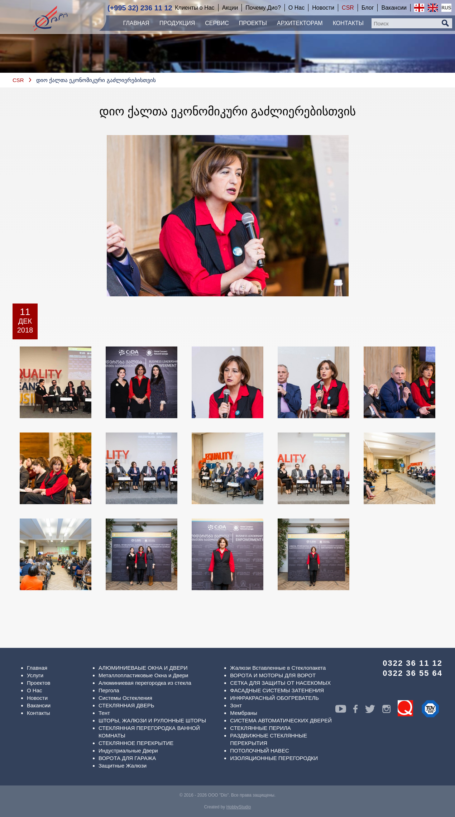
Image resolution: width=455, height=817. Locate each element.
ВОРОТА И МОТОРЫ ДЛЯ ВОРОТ (273, 675)
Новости (37, 698)
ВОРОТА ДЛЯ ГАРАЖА (127, 758)
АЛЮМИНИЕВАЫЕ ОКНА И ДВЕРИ (143, 668)
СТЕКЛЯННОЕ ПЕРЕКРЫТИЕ (136, 743)
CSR (18, 80)
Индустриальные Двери (128, 750)
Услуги (35, 675)
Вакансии (39, 705)
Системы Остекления (125, 698)
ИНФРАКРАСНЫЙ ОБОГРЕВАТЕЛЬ (274, 698)
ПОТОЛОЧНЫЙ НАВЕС (259, 750)
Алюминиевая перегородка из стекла (145, 683)
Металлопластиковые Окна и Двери (143, 675)
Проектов (39, 683)
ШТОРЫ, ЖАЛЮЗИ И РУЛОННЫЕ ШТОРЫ (152, 720)
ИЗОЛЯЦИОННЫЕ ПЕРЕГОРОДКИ (274, 758)
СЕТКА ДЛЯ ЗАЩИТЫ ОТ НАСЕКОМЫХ (280, 683)
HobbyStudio (238, 806)
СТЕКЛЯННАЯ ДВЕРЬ (126, 705)
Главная (37, 668)
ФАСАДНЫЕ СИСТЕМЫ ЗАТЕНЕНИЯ (277, 690)
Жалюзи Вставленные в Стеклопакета (278, 668)
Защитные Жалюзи (123, 766)
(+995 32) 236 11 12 (139, 8)
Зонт (236, 705)
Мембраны (243, 713)
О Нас (34, 690)
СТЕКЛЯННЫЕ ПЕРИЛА (260, 728)
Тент (104, 713)
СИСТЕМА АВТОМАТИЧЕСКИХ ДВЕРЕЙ (281, 720)
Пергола (109, 690)
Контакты (38, 713)
